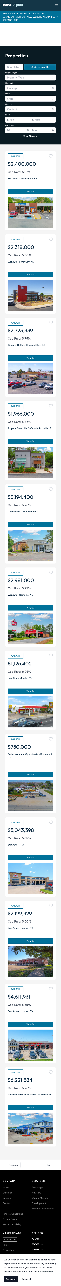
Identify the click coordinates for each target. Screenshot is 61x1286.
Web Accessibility (12, 1201)
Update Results (40, 44)
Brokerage (37, 1164)
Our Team (8, 1169)
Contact (7, 1180)
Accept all (11, 1279)
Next (49, 1141)
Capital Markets (40, 1174)
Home (6, 1164)
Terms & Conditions (13, 1190)
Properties (8, 1226)
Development (39, 1180)
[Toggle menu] (56, 5)
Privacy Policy (10, 1195)
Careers (7, 1174)
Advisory (36, 1169)
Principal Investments (43, 1185)
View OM (30, 168)
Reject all (26, 1279)
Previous (13, 1141)
